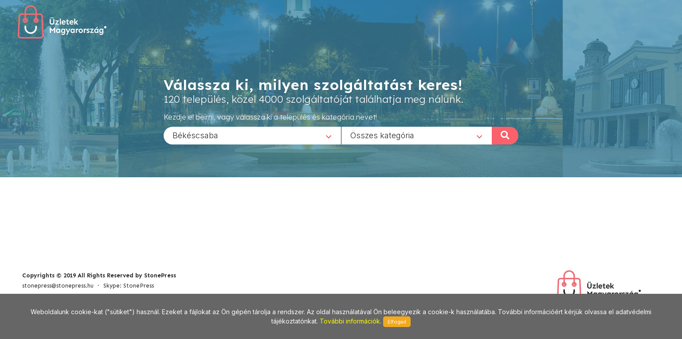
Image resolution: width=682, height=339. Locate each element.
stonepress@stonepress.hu (58, 285)
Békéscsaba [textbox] (195, 135)
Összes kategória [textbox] (382, 135)
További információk (350, 321)
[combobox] (252, 135)
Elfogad (397, 322)
